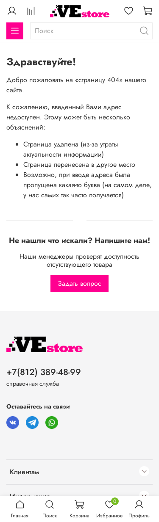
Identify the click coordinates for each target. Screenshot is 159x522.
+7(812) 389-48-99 (43, 372)
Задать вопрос (79, 283)
